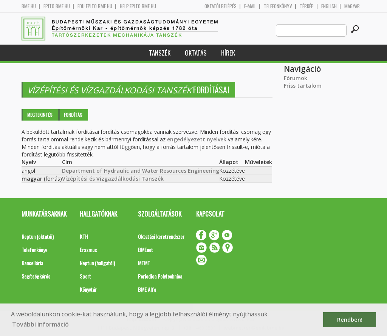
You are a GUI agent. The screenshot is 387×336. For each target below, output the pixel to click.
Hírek (228, 52)
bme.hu (29, 6)
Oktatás (196, 52)
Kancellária (32, 263)
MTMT (144, 263)
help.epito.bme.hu (138, 6)
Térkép (307, 6)
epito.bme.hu (56, 6)
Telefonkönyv (278, 6)
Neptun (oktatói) (38, 236)
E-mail (250, 6)
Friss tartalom (303, 85)
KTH (84, 236)
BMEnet (145, 250)
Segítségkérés (36, 276)
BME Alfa (147, 289)
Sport (85, 276)
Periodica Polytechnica (160, 276)
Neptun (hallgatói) (97, 263)
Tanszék (159, 52)
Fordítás (73, 114)
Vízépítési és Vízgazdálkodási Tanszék (113, 178)
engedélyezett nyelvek (196, 139)
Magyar (352, 6)
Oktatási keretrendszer (161, 236)
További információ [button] (40, 324)
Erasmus (88, 250)
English (329, 6)
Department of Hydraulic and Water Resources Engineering (140, 170)
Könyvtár (88, 289)
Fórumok (295, 78)
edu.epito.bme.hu (94, 6)
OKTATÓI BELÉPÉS (220, 6)
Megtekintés (40, 114)
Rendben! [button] (349, 319)
